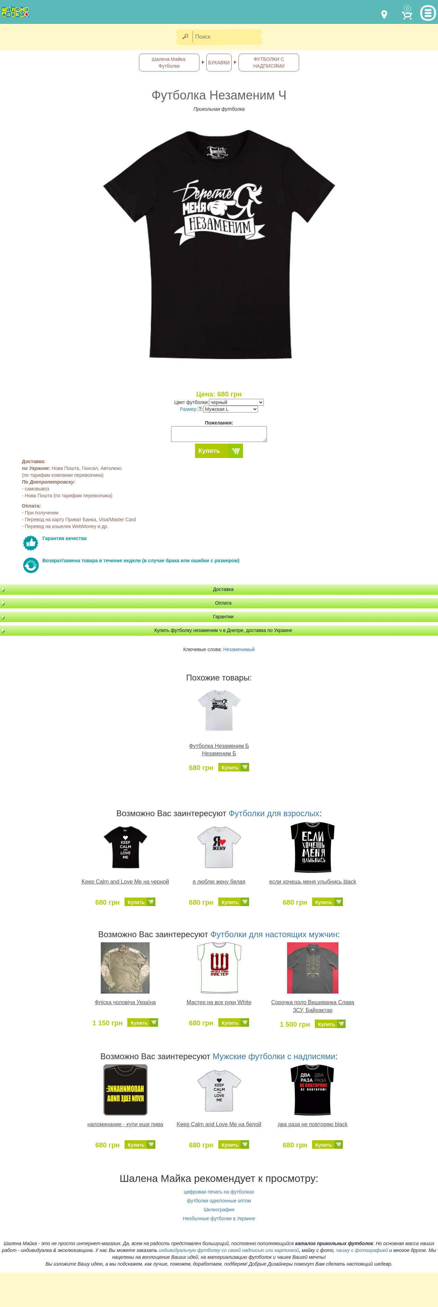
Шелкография (219, 1209)
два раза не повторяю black (313, 1124)
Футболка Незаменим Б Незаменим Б (219, 750)
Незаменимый (239, 649)
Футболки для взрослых (274, 813)
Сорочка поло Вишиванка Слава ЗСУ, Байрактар (312, 1006)
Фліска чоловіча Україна (125, 1002)
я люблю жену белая (219, 882)
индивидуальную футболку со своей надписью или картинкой (229, 1250)
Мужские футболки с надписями (273, 1056)
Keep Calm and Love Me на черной (125, 882)
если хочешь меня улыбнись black (312, 882)
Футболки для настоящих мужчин (274, 934)
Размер (191, 409)
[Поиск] (230, 37)
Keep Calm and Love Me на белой (219, 1124)
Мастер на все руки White (219, 1002)
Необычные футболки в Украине (219, 1218)
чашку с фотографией (362, 1250)
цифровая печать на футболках (219, 1192)
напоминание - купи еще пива (125, 1124)
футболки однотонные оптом (219, 1200)
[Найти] (185, 37)
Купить (209, 450)
